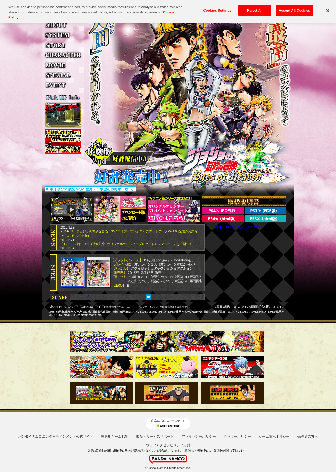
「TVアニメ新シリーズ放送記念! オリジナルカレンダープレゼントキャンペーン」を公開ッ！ (126, 244)
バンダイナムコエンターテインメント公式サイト (55, 436)
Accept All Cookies (294, 8)
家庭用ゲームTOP (115, 436)
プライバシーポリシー (199, 436)
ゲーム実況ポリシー (274, 436)
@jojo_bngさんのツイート (237, 227)
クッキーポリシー (237, 436)
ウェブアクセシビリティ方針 (168, 445)
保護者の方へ (307, 436)
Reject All (255, 8)
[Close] (327, 8)
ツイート (89, 297)
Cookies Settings (217, 8)
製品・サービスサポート (155, 436)
